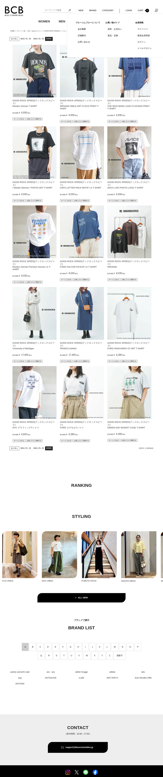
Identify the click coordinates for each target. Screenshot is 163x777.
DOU (44, 581)
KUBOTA (86, 581)
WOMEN (44, 21)
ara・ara (51, 672)
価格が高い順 (38, 39)
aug (19, 678)
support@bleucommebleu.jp (79, 747)
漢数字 (119, 655)
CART (143, 10)
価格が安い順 (25, 39)
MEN (62, 21)
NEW (81, 10)
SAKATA (125, 581)
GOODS (95, 21)
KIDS (77, 21)
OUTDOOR (117, 21)
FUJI (4, 581)
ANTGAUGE (51, 678)
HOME (12, 31)
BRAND (92, 10)
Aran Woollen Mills (143, 678)
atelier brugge (81, 672)
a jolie (81, 678)
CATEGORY (108, 10)
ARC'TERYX (112, 678)
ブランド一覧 (20, 31)
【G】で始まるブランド (35, 31)
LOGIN (129, 10)
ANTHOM (19, 683)
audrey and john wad (19, 672)
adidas (112, 672)
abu (143, 672)
